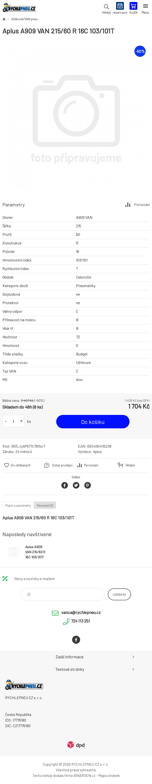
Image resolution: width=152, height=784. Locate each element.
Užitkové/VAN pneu (24, 19)
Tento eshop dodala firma (53, 775)
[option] (76, 115)
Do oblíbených (21, 465)
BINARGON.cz (84, 775)
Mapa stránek (109, 775)
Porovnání (142, 204)
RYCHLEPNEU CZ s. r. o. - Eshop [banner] (19, 8)
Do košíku (93, 421)
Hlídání (130, 465)
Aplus (97, 451)
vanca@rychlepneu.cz (81, 612)
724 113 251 (80, 620)
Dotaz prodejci (62, 465)
